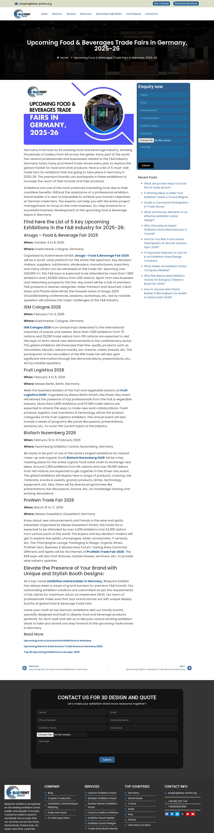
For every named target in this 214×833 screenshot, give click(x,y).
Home (44, 13)
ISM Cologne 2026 (37, 327)
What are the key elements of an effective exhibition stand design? (166, 216)
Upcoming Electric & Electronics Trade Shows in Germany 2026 (63, 646)
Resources (86, 13)
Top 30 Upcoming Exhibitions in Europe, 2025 (52, 652)
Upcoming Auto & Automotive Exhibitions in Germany (57, 640)
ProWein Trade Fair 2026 (105, 552)
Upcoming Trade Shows (109, 13)
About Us (57, 13)
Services (71, 13)
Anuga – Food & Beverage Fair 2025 (102, 255)
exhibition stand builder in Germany (74, 581)
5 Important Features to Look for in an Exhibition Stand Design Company (165, 257)
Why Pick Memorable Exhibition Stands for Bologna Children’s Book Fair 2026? (164, 280)
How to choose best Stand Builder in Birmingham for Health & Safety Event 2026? (165, 293)
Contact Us (151, 13)
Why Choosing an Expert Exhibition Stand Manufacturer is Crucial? (165, 229)
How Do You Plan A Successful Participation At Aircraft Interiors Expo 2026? (165, 243)
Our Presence (133, 13)
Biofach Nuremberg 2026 (86, 458)
